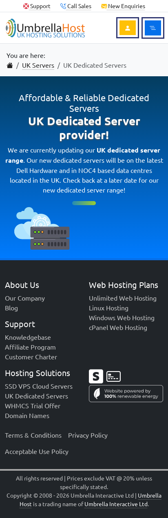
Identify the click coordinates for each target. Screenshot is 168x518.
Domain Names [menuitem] (27, 415)
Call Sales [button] (75, 5)
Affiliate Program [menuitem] (30, 347)
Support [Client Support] (37, 5)
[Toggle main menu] (153, 28)
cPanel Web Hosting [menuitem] (118, 327)
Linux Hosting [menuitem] (108, 307)
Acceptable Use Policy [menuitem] (37, 451)
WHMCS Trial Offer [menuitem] (32, 405)
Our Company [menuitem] (25, 298)
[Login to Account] (127, 27)
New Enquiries (123, 5)
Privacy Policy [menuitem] (88, 435)
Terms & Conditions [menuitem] (33, 435)
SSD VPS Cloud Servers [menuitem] (39, 386)
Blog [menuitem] (11, 307)
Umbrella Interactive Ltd (116, 503)
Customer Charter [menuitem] (31, 356)
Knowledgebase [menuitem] (28, 337)
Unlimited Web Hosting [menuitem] (123, 298)
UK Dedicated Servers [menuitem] (36, 396)
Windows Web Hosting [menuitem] (122, 317)
